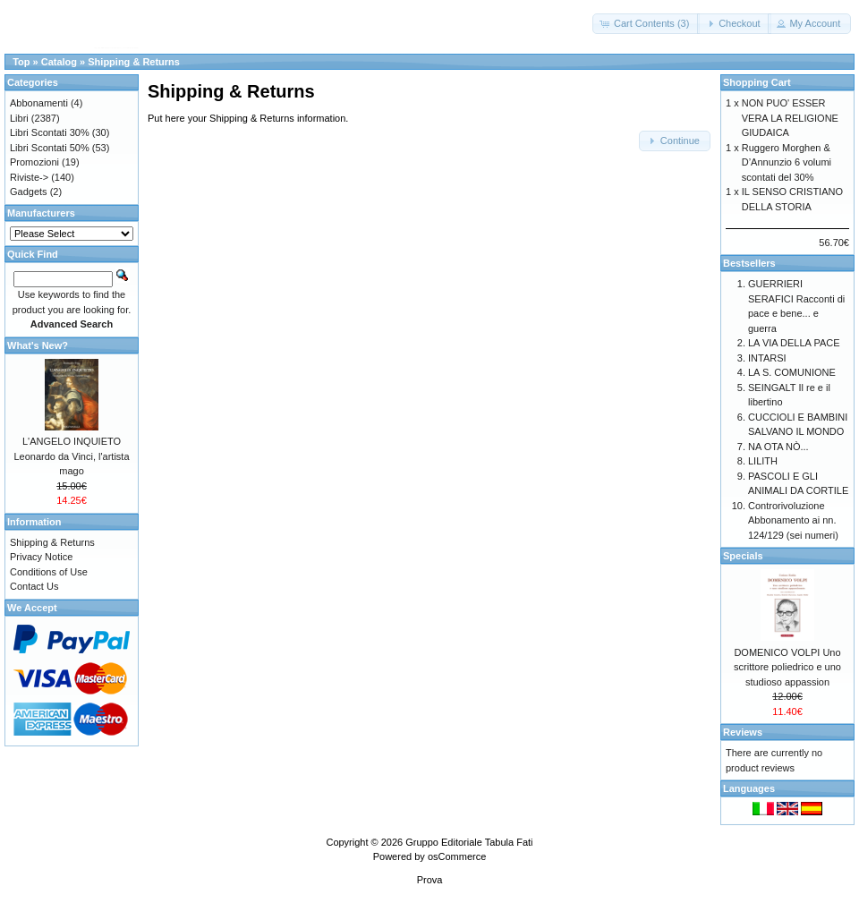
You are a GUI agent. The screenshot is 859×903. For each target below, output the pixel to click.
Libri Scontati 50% (49, 147)
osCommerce (457, 856)
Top (21, 61)
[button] (646, 23)
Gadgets (28, 191)
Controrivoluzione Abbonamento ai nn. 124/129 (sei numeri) (793, 520)
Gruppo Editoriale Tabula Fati (468, 842)
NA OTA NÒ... (778, 446)
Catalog (59, 61)
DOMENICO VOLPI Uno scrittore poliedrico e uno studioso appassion (787, 667)
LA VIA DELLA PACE (794, 342)
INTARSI (767, 358)
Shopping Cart (757, 82)
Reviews (742, 732)
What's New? (37, 345)
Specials (743, 555)
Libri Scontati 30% (49, 132)
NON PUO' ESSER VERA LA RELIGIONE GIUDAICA (790, 118)
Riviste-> (29, 177)
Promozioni (34, 162)
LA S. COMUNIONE (792, 372)
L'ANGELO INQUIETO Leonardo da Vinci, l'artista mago (71, 456)
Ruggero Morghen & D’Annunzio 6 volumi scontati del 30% (786, 162)
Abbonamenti (39, 103)
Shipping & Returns (134, 61)
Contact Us (34, 586)
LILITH (763, 461)
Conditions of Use (49, 572)
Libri (19, 118)
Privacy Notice (41, 556)
